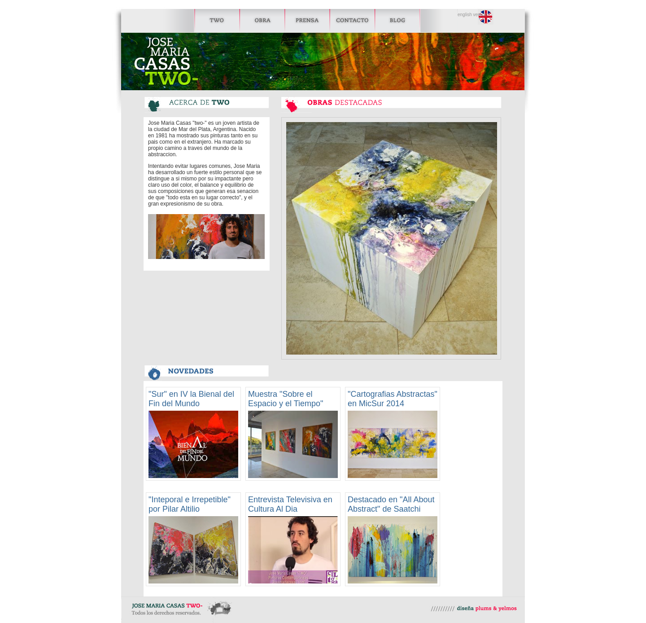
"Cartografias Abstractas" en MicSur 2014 (392, 399)
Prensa (307, 21)
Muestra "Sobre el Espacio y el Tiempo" (285, 399)
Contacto (352, 21)
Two (192, 21)
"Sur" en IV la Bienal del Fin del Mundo (191, 399)
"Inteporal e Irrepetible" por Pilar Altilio (189, 504)
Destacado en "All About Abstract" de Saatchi (391, 504)
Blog (397, 21)
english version (473, 15)
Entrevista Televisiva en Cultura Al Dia (290, 504)
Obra (262, 21)
